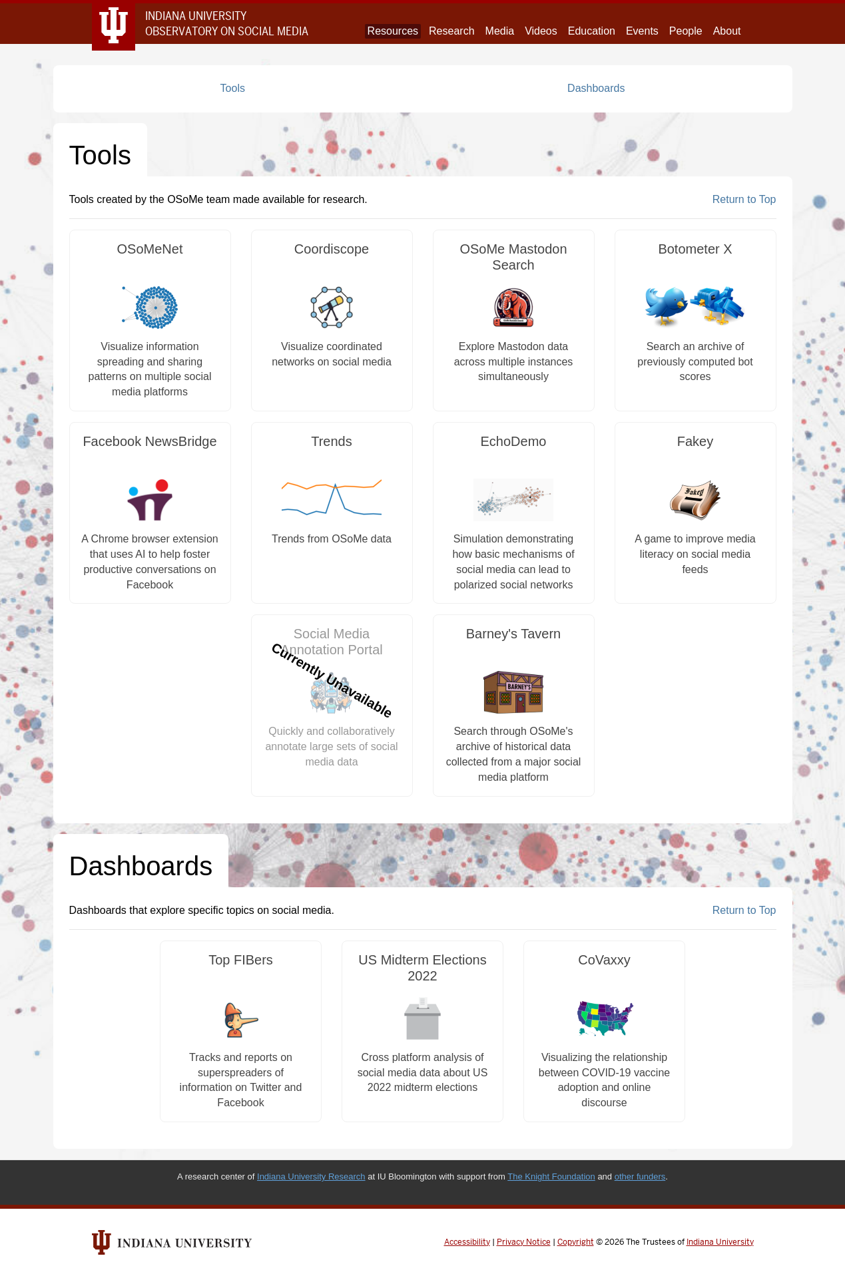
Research (451, 31)
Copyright (575, 1242)
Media (500, 31)
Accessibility (467, 1242)
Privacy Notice (524, 1242)
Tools (232, 88)
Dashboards (596, 88)
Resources (393, 31)
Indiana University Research (311, 1176)
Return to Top (744, 199)
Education (591, 31)
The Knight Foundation (551, 1176)
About (727, 31)
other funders (640, 1176)
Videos (541, 31)
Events (642, 31)
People (686, 31)
